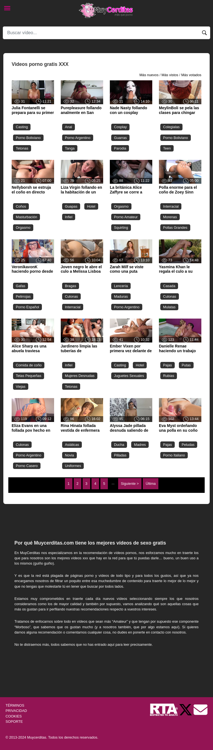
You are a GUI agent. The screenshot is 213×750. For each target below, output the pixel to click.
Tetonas (22, 148)
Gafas (20, 286)
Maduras (121, 296)
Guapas (71, 206)
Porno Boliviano (28, 138)
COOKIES (14, 716)
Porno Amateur (126, 217)
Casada (169, 286)
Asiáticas (72, 445)
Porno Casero (27, 466)
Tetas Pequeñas (28, 376)
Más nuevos (149, 75)
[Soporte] (200, 709)
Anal (68, 127)
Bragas (70, 286)
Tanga (70, 148)
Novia (69, 455)
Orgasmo (23, 227)
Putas (186, 365)
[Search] (106, 32)
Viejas (21, 386)
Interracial (171, 206)
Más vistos (169, 75)
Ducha (119, 445)
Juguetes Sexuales (129, 376)
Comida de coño (29, 365)
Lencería (121, 286)
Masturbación (26, 217)
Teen (167, 148)
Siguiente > (130, 483)
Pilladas (120, 455)
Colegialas (171, 127)
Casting (22, 127)
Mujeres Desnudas (80, 376)
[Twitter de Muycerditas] (186, 709)
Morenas (170, 217)
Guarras (120, 138)
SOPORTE (14, 721)
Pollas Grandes (175, 227)
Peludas (188, 445)
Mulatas (169, 307)
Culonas (71, 296)
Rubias (168, 376)
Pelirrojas (23, 296)
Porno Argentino (77, 138)
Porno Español (27, 307)
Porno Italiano (174, 455)
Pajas (167, 365)
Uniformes (73, 466)
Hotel (91, 206)
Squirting (121, 227)
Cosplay (120, 127)
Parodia (120, 148)
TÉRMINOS (15, 705)
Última (151, 483)
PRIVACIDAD (16, 711)
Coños (21, 206)
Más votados (191, 75)
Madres (140, 445)
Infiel (68, 217)
